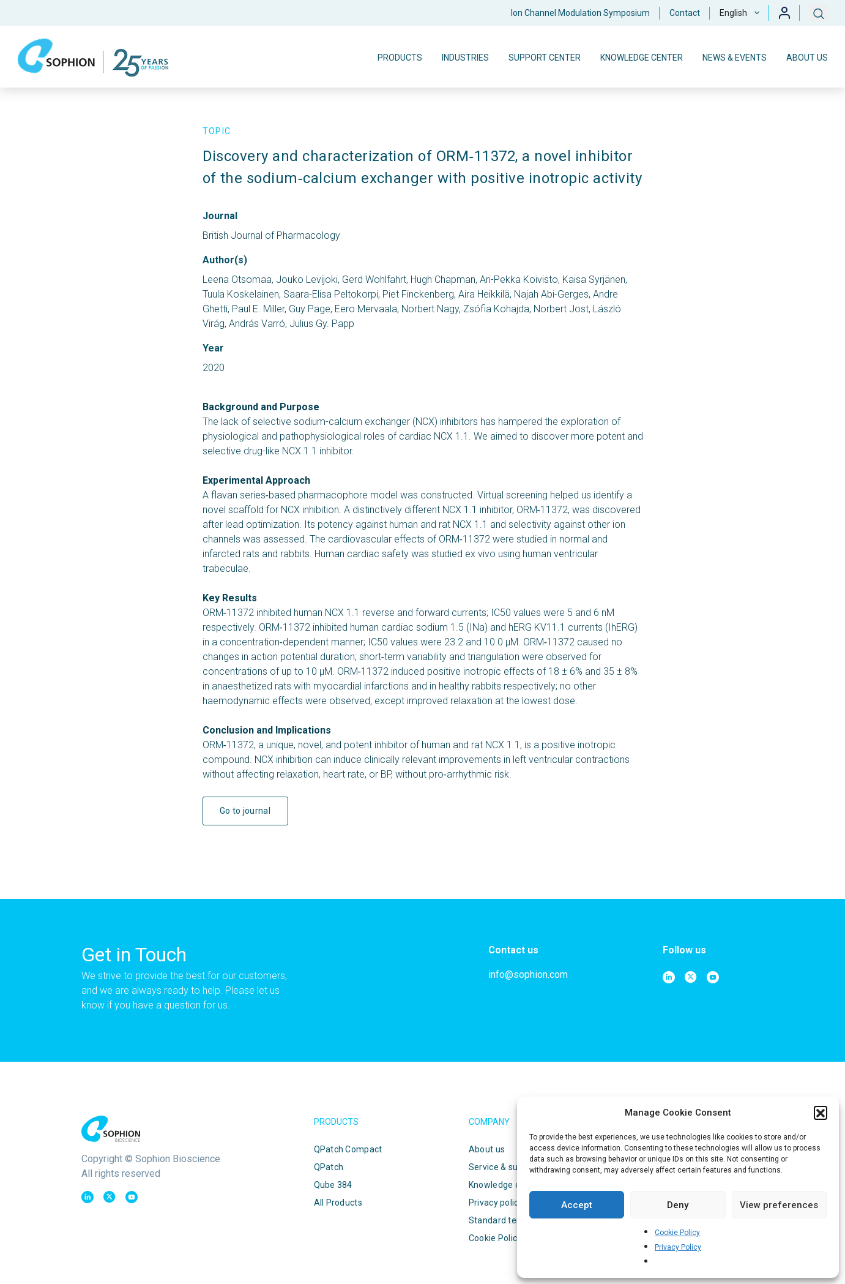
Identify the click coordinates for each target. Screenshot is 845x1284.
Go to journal (245, 811)
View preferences (779, 1205)
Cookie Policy (677, 1232)
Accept (576, 1205)
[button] (820, 1112)
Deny (677, 1205)
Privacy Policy (678, 1247)
